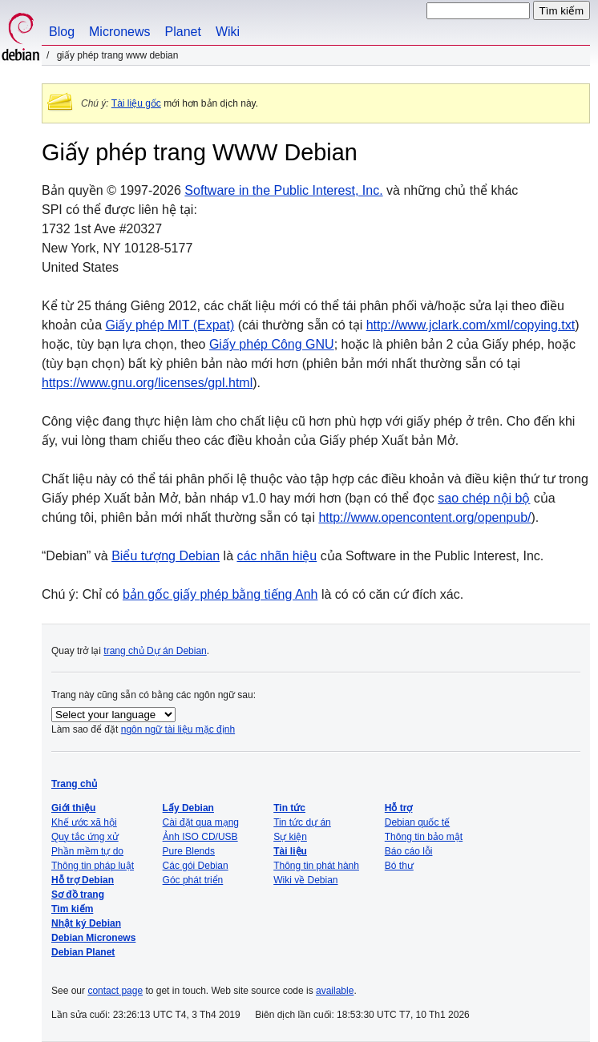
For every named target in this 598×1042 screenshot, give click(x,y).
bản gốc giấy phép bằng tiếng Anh (220, 594)
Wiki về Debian (305, 880)
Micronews (119, 31)
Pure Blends (189, 851)
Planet (183, 31)
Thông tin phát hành (316, 865)
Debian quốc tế (417, 822)
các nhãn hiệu (276, 556)
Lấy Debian (188, 808)
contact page (115, 990)
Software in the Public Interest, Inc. (283, 190)
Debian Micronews (93, 937)
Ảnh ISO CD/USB (200, 836)
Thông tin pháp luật (92, 865)
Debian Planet (83, 952)
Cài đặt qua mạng (201, 822)
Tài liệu (290, 851)
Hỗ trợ (399, 808)
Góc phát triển (193, 880)
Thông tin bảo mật (424, 836)
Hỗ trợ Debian (82, 880)
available (335, 990)
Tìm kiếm (72, 909)
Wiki (228, 31)
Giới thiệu (73, 808)
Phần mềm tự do (87, 851)
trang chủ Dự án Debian (154, 650)
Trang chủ (74, 784)
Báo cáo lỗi (409, 851)
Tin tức (289, 808)
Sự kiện (290, 836)
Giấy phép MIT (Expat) (169, 325)
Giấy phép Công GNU (271, 344)
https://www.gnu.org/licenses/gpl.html (147, 383)
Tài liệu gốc (136, 103)
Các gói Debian (195, 865)
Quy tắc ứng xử (85, 836)
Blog (62, 31)
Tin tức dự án (302, 822)
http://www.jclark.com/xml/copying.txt (471, 325)
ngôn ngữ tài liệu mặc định (178, 729)
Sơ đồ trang (77, 894)
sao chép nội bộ (484, 498)
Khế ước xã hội (84, 822)
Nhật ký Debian (86, 923)
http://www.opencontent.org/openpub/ (424, 517)
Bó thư (399, 865)
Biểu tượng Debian (165, 556)
